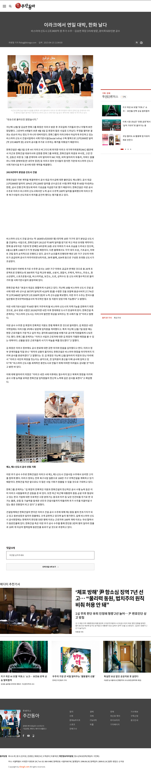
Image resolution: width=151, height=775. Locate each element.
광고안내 (134, 720)
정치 (71, 712)
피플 (92, 724)
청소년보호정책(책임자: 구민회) (86, 756)
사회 (71, 716)
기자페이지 (115, 724)
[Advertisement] (44, 216)
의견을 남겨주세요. (16, 555)
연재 (112, 712)
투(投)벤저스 (110, 97)
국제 (92, 716)
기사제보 (134, 712)
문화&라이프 (74, 720)
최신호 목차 (115, 716)
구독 (124, 97)
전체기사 (73, 729)
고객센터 (46, 756)
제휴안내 (38, 756)
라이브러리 (115, 720)
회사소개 (11, 756)
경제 (92, 712)
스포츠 (72, 724)
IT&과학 (93, 720)
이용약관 (54, 756)
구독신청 (134, 716)
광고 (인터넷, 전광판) (24, 756)
